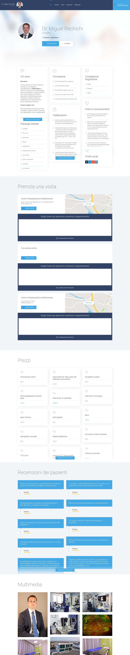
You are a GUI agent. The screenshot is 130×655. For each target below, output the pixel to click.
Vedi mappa (88, 203)
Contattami (66, 44)
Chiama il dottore (28, 208)
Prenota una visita (50, 44)
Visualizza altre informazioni (32, 119)
